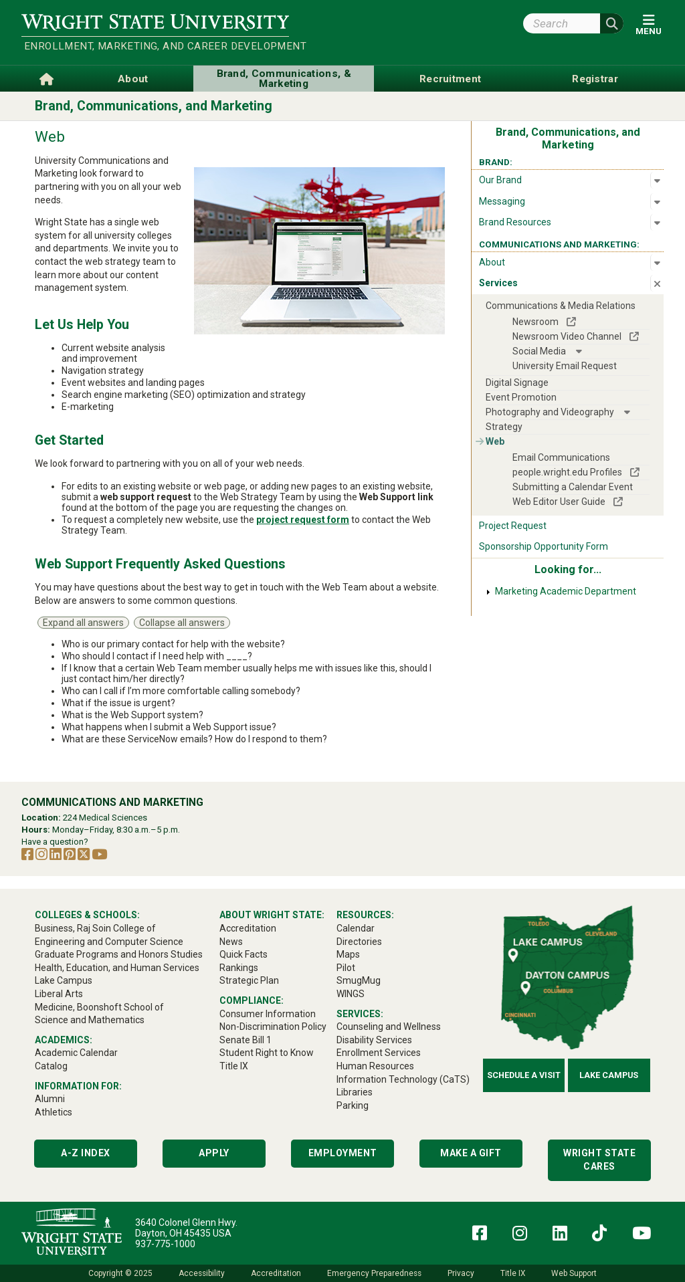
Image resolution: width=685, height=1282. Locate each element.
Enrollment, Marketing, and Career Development (156, 46)
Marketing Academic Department (565, 591)
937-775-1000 (165, 1244)
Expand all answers (83, 622)
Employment (342, 1153)
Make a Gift (471, 1153)
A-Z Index (85, 1153)
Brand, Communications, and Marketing (153, 106)
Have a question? (54, 842)
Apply (214, 1153)
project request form (302, 519)
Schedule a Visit (524, 1075)
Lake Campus (608, 1075)
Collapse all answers (182, 622)
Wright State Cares (599, 1160)
